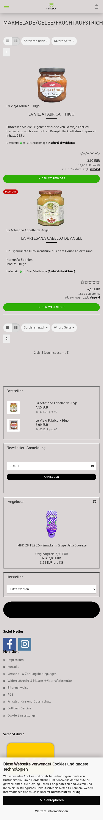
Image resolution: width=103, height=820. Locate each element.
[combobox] (35, 41)
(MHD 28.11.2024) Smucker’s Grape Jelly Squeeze (52, 545)
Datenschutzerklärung (66, 791)
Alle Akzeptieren (52, 800)
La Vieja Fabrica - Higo (22, 106)
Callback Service (19, 708)
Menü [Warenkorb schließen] (6, 6)
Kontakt (13, 667)
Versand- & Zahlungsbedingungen (32, 674)
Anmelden (51, 476)
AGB (10, 694)
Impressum (16, 660)
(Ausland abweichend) (61, 142)
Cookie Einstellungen (22, 715)
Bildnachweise (18, 688)
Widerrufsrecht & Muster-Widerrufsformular (40, 681)
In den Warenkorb (52, 178)
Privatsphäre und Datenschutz (30, 701)
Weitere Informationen (51, 811)
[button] (7, 41)
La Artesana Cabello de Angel (28, 230)
